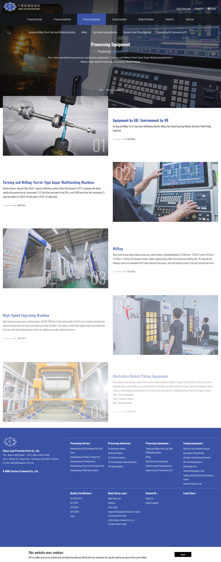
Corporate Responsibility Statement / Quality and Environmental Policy (124, 518)
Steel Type (190, 19)
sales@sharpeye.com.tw (22, 468)
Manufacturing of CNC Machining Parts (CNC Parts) (86, 455)
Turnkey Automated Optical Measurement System (198, 482)
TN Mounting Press (190, 471)
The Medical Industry (115, 471)
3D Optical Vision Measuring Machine (196, 462)
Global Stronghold (152, 507)
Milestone (111, 507)
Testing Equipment (119, 19)
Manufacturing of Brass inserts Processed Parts (87, 470)
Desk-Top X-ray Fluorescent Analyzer (196, 453)
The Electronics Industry (116, 462)
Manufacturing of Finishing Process (83, 466)
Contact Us (199, 8)
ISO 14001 (74, 507)
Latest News (189, 498)
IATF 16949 (74, 516)
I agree (182, 554)
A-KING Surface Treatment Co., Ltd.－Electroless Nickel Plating (122, 527)
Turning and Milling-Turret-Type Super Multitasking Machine (51, 32)
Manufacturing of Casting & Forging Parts (85, 461)
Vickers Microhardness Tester (193, 475)
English (212, 8)
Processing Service (34, 19)
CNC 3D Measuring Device (192, 466)
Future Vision (112, 512)
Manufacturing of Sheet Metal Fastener (84, 475)
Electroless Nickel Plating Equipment (137, 32)
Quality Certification (146, 19)
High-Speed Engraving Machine (105, 32)
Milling (84, 32)
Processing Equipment (91, 19)
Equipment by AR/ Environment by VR (172, 32)
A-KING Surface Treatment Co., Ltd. (20, 476)
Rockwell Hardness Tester (192, 488)
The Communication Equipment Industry (122, 466)
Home (101, 89)
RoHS (72, 521)
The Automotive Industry (117, 453)
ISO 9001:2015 (76, 503)
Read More (124, 142)
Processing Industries (62, 19)
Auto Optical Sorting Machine (193, 458)
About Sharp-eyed (183, 8)
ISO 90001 (74, 512)
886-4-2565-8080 (16, 460)
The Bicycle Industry (115, 458)
